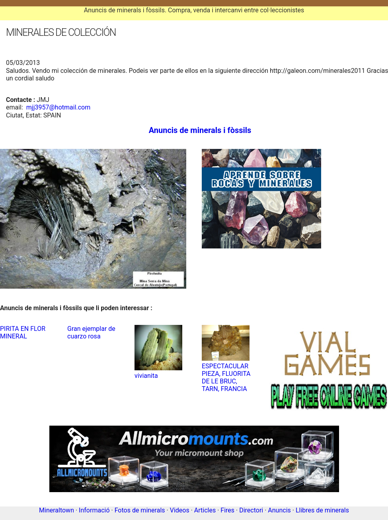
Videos (179, 510)
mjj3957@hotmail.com (58, 107)
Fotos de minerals (140, 510)
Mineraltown (56, 510)
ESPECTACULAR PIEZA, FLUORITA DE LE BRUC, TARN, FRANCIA (226, 377)
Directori (251, 510)
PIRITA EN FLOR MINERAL (22, 332)
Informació (94, 510)
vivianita (146, 375)
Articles (205, 510)
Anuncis (279, 510)
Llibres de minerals (322, 510)
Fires (227, 510)
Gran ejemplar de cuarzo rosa (91, 332)
